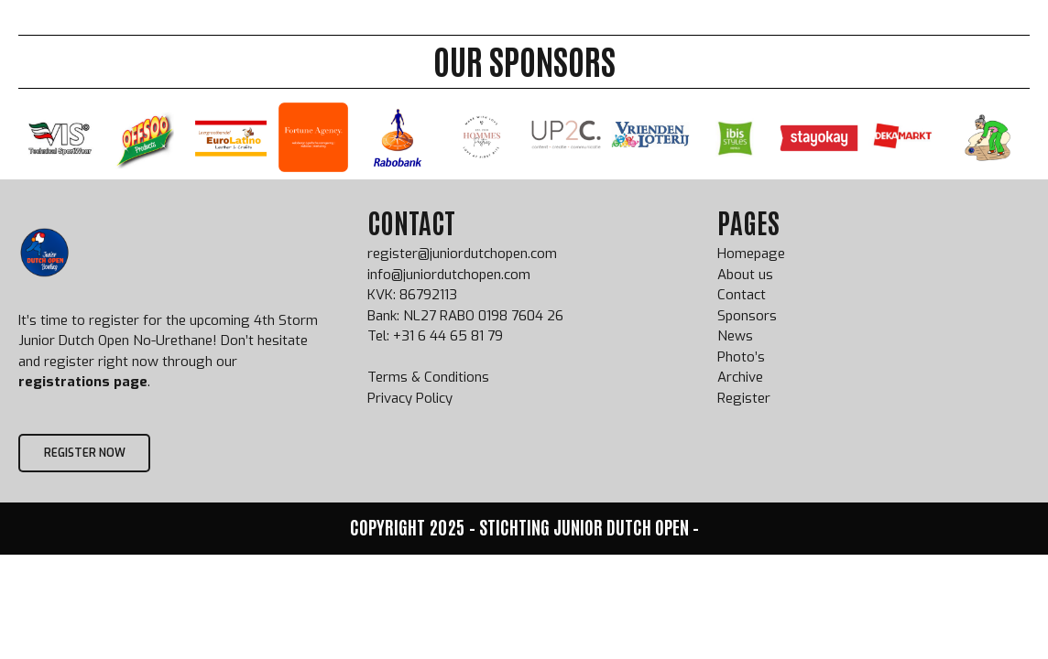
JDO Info (437, 34)
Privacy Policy (410, 398)
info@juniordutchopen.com (448, 274)
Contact (741, 295)
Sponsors (716, 34)
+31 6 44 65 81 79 (448, 336)
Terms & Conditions (428, 377)
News (735, 336)
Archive (636, 34)
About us (802, 34)
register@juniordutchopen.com (462, 253)
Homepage (751, 253)
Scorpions (890, 34)
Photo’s (741, 357)
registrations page (82, 382)
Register (357, 34)
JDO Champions (537, 34)
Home (288, 34)
